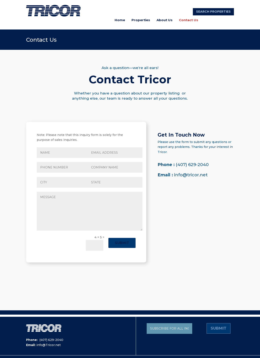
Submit (122, 243)
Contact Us (188, 20)
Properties (140, 20)
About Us (165, 20)
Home (120, 20)
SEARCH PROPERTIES (213, 11)
